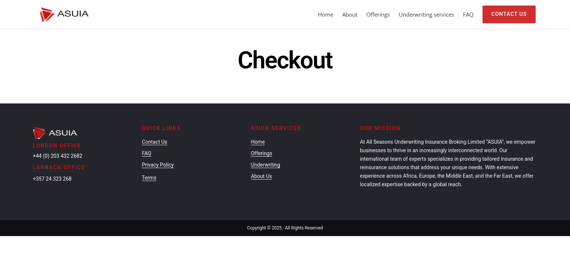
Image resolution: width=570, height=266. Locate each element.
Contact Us (509, 14)
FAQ (146, 136)
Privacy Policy (158, 147)
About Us (261, 159)
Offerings (261, 136)
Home (325, 14)
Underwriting (265, 147)
